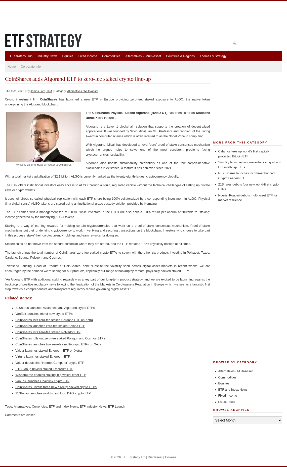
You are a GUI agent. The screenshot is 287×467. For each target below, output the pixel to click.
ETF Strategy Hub (20, 56)
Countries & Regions (180, 56)
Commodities (111, 56)
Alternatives (22, 406)
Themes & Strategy (213, 56)
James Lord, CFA (41, 91)
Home (11, 66)
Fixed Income (87, 56)
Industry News (47, 56)
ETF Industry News (93, 406)
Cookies (170, 457)
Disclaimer (155, 457)
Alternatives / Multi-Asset (82, 91)
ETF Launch (116, 406)
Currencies (39, 406)
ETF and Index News (63, 406)
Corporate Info (31, 66)
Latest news (226, 402)
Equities (68, 56)
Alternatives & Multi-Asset (143, 56)
